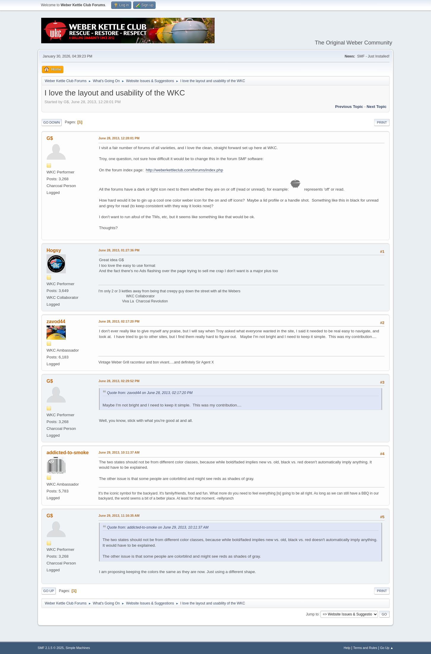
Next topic (377, 106)
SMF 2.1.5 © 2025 (51, 648)
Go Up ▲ (386, 648)
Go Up (48, 591)
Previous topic (349, 106)
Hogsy (54, 250)
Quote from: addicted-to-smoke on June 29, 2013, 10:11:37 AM (157, 527)
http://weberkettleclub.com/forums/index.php (184, 170)
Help (347, 648)
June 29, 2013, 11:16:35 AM (119, 515)
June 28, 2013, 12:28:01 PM (118, 138)
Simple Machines (78, 648)
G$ (50, 138)
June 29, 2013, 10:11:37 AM (119, 452)
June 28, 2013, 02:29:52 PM (118, 381)
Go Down (51, 122)
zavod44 (56, 321)
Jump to (312, 614)
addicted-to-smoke (68, 452)
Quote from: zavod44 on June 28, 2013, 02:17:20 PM (149, 393)
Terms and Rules (365, 648)
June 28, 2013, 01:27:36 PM (118, 250)
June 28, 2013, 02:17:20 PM (118, 321)
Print (382, 122)
